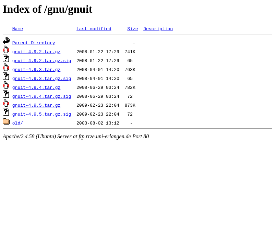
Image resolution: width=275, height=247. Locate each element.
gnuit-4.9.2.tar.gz (36, 51)
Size (132, 28)
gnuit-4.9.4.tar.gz (36, 87)
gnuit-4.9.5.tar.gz (36, 105)
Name (17, 28)
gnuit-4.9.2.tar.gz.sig (41, 60)
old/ (17, 123)
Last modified (93, 28)
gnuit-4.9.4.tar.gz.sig (41, 96)
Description (158, 28)
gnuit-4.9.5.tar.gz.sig (41, 114)
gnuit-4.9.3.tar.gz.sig (41, 78)
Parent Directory (33, 42)
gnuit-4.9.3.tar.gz (36, 69)
